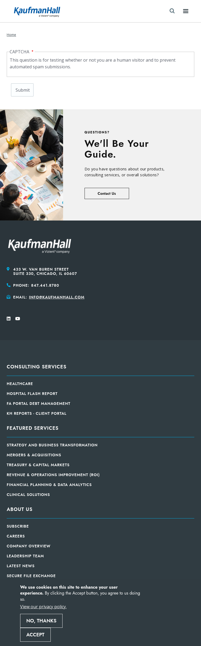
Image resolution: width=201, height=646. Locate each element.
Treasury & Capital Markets (38, 465)
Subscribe (18, 526)
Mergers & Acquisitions (34, 455)
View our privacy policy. (43, 607)
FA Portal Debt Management (38, 403)
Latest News (21, 566)
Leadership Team (25, 556)
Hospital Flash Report (32, 393)
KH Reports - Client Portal (37, 413)
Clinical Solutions (28, 494)
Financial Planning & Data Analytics (49, 484)
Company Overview (28, 546)
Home (11, 34)
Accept (35, 634)
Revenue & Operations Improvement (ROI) (53, 474)
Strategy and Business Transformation (52, 445)
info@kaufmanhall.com (57, 297)
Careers (16, 536)
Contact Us (107, 193)
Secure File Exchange (31, 575)
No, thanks (41, 620)
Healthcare (20, 383)
